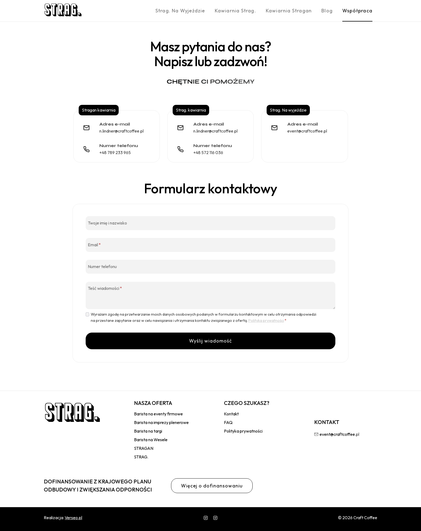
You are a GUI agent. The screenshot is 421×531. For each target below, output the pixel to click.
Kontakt (231, 413)
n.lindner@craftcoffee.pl (121, 131)
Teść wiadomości (105, 288)
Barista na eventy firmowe (158, 413)
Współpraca (357, 11)
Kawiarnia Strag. (235, 11)
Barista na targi (148, 431)
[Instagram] (205, 518)
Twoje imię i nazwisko (107, 222)
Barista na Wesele (151, 439)
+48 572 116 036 (208, 152)
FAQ (228, 422)
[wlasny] (215, 518)
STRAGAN (143, 448)
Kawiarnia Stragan (289, 11)
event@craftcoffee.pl (307, 131)
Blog (327, 11)
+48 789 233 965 (115, 152)
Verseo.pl (73, 517)
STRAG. (141, 456)
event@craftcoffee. (338, 434)
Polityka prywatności (266, 320)
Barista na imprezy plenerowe (161, 422)
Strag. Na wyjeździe (180, 11)
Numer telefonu (102, 266)
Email (94, 244)
